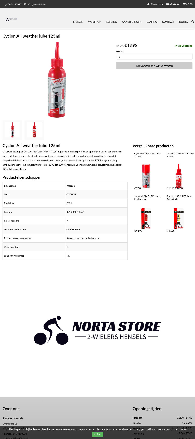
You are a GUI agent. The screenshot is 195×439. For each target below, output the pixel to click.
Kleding (111, 21)
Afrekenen (173, 4)
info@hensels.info (35, 4)
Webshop (94, 21)
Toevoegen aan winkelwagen (154, 66)
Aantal (119, 51)
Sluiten (97, 434)
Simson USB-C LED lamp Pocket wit (180, 198)
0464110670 (13, 4)
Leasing (151, 21)
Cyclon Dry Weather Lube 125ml (180, 155)
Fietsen (78, 21)
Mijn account (155, 4)
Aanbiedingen (131, 21)
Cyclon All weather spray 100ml (147, 155)
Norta (183, 21)
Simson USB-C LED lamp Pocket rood (147, 198)
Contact (168, 21)
